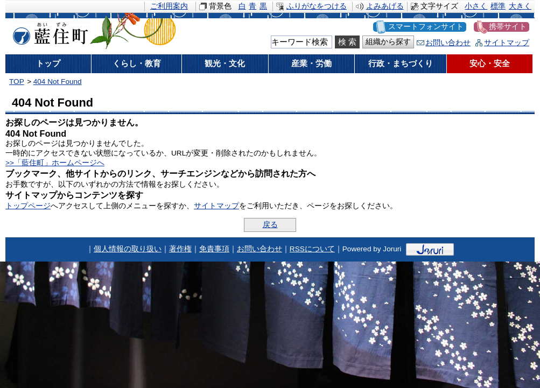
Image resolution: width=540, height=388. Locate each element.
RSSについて (312, 249)
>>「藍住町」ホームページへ (54, 163)
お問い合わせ (448, 43)
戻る (270, 225)
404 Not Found (57, 81)
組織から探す (388, 42)
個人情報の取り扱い (128, 249)
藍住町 (48, 32)
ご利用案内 (169, 6)
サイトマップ (506, 43)
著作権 (180, 249)
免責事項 (214, 249)
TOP (16, 81)
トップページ (28, 206)
